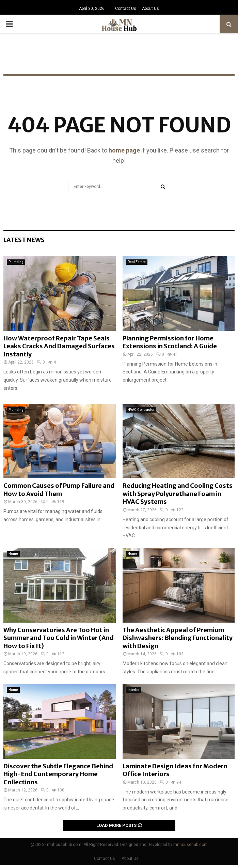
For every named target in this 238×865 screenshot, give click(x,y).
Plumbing (16, 262)
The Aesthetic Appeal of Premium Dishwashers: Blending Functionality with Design (178, 638)
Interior (134, 690)
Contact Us (125, 8)
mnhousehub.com (190, 844)
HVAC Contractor (141, 410)
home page (124, 150)
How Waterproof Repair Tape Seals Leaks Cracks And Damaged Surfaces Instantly (59, 346)
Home (13, 554)
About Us (150, 8)
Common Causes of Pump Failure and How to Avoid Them (58, 489)
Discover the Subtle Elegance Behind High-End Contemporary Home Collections (58, 774)
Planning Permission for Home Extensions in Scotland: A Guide (170, 342)
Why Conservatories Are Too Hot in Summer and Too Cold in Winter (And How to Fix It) (58, 638)
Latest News (24, 240)
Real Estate (137, 262)
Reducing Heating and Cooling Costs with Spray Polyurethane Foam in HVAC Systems (178, 494)
